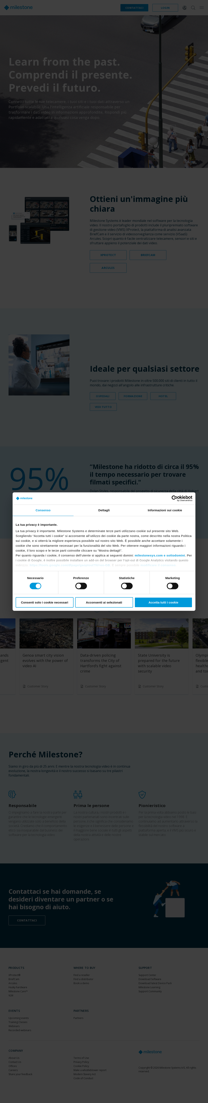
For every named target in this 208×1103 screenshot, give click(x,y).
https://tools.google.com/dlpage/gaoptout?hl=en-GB (70, 565)
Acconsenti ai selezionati (104, 602)
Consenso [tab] (43, 510)
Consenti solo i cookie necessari (44, 602)
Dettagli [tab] (104, 510)
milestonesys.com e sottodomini (160, 555)
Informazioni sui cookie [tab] (165, 510)
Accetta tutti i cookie (163, 602)
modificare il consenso (158, 565)
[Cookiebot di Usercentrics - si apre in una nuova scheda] (174, 498)
